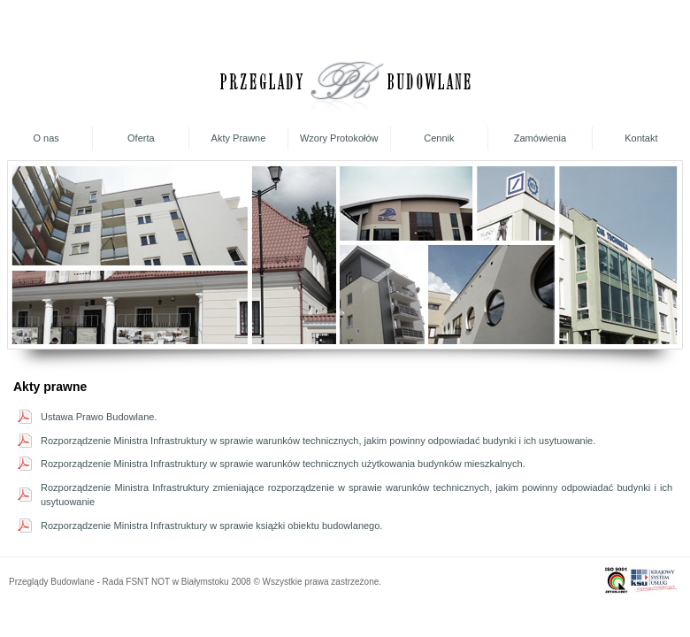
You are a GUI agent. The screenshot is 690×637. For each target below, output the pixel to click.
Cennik (439, 138)
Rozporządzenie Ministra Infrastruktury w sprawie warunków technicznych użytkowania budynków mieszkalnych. (283, 463)
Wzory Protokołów (339, 138)
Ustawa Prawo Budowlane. (99, 416)
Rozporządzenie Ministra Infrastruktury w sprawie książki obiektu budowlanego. (211, 525)
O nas (45, 138)
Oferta (141, 138)
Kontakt (641, 138)
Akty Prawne (238, 138)
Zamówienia (540, 138)
